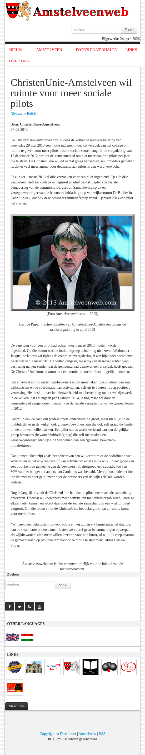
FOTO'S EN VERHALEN (97, 50)
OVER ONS (19, 61)
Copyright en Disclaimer (58, 734)
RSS (102, 734)
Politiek (32, 114)
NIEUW (15, 50)
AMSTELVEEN (49, 50)
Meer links (16, 706)
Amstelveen (87, 734)
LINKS (131, 50)
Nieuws (16, 114)
